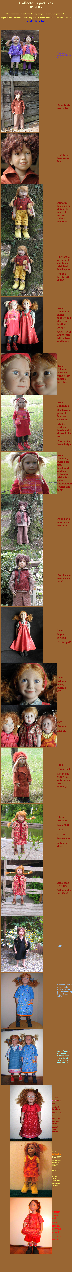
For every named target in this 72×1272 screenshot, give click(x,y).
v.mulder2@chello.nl (36, 21)
